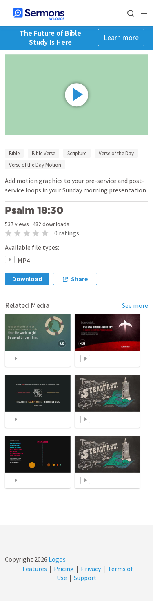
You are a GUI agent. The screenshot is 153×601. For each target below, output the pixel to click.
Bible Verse (43, 153)
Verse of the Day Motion (35, 164)
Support (85, 578)
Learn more (121, 37)
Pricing (64, 569)
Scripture (76, 153)
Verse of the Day (116, 153)
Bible (14, 153)
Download (27, 279)
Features (34, 569)
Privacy (91, 569)
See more (135, 305)
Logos (56, 559)
